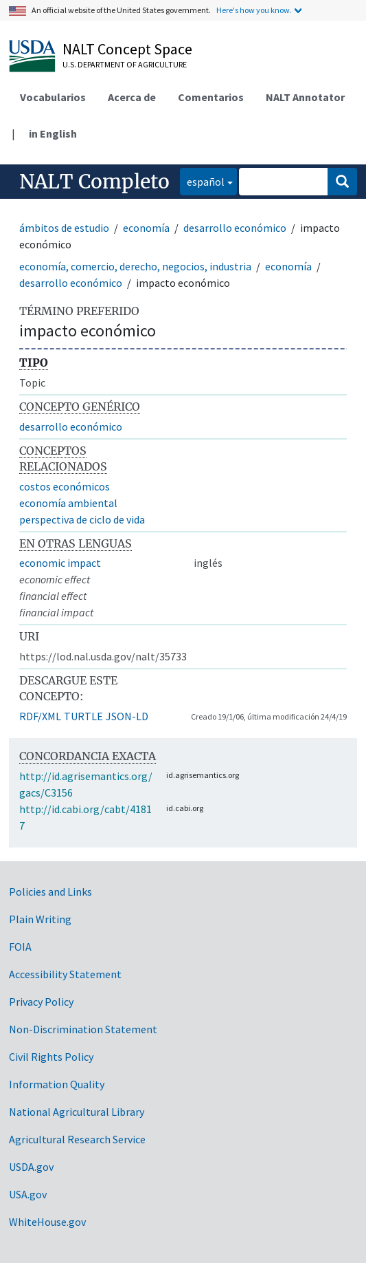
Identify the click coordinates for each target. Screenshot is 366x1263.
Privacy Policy (41, 1001)
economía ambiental (68, 503)
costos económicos (64, 486)
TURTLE (83, 716)
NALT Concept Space (127, 48)
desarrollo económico (234, 228)
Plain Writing (40, 919)
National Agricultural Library (76, 1112)
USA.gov (28, 1194)
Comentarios (211, 97)
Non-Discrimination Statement (83, 1029)
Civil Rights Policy (51, 1057)
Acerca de (132, 97)
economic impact (60, 563)
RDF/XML (40, 716)
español (202, 180)
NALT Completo (94, 181)
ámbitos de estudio (64, 228)
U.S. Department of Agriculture (124, 64)
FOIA (20, 946)
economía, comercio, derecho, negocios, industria (135, 266)
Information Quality (56, 1084)
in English (53, 133)
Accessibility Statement (65, 974)
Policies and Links (50, 891)
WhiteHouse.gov (47, 1222)
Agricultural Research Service (77, 1139)
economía (146, 228)
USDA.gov (31, 1167)
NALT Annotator (305, 97)
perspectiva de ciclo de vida (82, 519)
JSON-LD (127, 716)
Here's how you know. (254, 10)
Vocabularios (53, 97)
